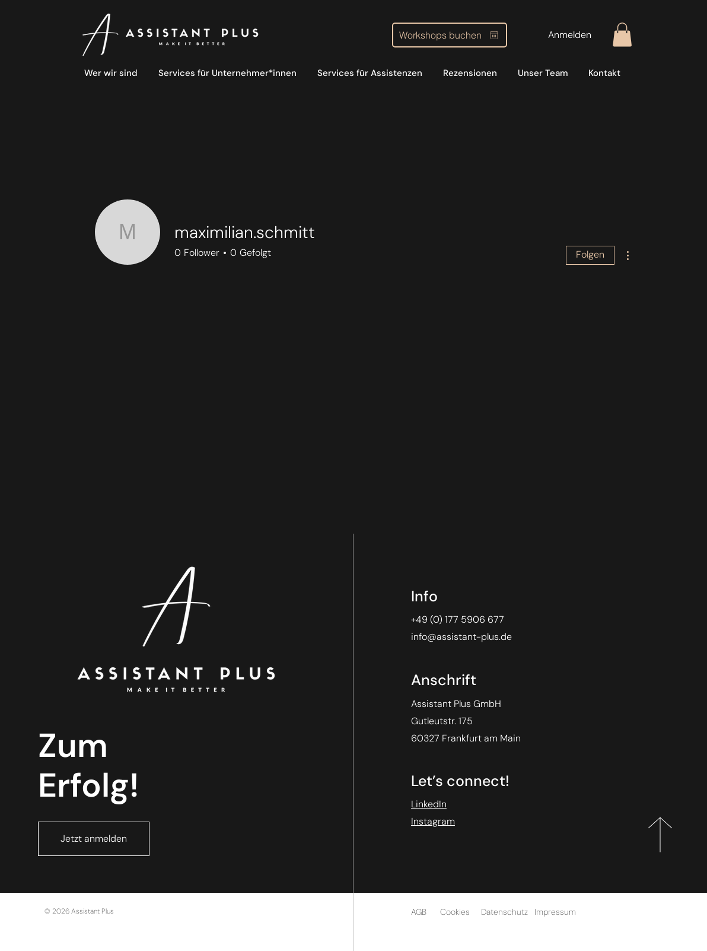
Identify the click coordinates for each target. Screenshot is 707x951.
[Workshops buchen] (449, 35)
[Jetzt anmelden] (93, 839)
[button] (622, 35)
